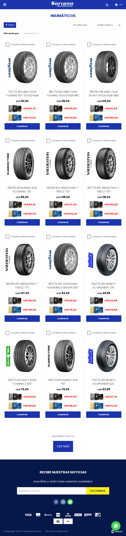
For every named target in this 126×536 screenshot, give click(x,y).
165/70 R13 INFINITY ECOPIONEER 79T (104, 285)
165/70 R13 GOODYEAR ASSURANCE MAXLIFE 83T (63, 285)
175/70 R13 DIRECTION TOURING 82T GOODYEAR (22, 93)
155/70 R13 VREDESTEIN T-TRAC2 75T (103, 189)
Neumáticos (30, 33)
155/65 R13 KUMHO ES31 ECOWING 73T (22, 189)
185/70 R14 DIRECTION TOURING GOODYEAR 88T (63, 93)
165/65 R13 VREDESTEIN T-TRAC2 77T (22, 285)
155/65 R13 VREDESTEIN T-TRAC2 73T (63, 189)
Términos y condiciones (56, 531)
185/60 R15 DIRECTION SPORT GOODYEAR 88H (104, 93)
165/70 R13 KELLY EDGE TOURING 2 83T (22, 382)
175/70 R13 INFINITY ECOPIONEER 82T (104, 382)
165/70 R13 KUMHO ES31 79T (63, 382)
